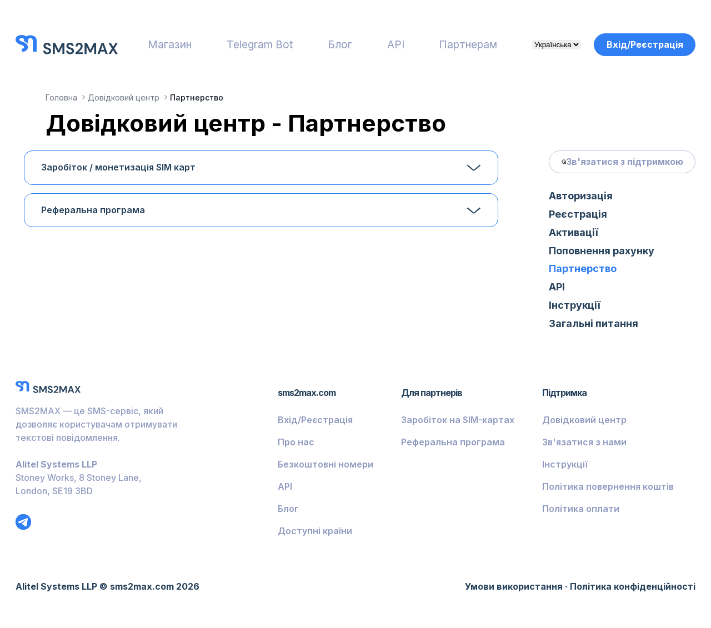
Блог (340, 44)
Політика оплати (580, 508)
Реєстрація (578, 214)
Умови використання (514, 586)
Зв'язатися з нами (584, 442)
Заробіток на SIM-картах (457, 419)
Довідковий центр (584, 419)
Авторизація (581, 196)
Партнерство (583, 268)
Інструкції (574, 305)
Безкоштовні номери (325, 464)
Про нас (296, 442)
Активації (573, 232)
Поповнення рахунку (601, 251)
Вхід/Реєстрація (645, 44)
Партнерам (468, 44)
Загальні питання (593, 323)
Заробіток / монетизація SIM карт (118, 167)
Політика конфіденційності (632, 586)
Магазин (170, 44)
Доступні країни (315, 530)
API (395, 44)
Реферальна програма (93, 210)
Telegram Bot (260, 44)
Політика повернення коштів (608, 486)
